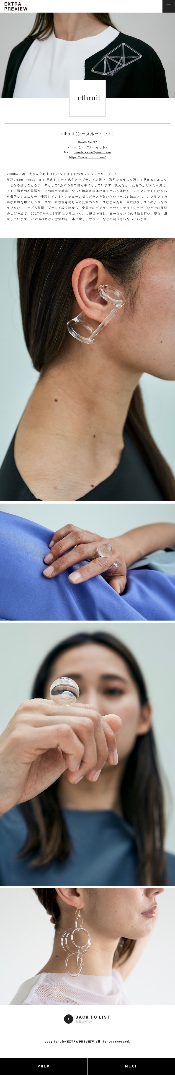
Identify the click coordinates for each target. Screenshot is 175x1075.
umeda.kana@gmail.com (92, 152)
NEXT (131, 1066)
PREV (44, 1066)
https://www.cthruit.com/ (87, 157)
